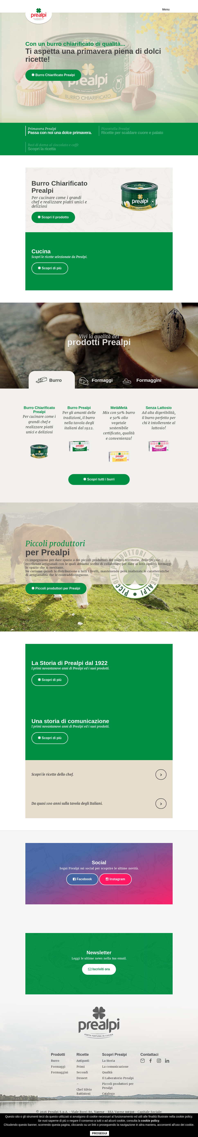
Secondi (82, 1072)
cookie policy (150, 1120)
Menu (166, 9)
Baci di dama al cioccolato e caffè (53, 147)
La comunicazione (115, 1066)
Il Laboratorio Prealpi (118, 1078)
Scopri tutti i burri (99, 479)
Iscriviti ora (99, 969)
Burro (55, 1061)
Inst (159, 1061)
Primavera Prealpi (60, 131)
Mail (143, 1061)
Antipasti (82, 1061)
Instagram (115, 879)
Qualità (107, 1072)
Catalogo (108, 1093)
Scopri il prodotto (53, 217)
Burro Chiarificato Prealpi (53, 75)
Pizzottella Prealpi (132, 131)
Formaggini (59, 1072)
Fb (151, 1061)
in (167, 1061)
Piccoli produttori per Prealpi (56, 588)
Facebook (82, 879)
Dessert (81, 1078)
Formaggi (58, 1066)
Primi (80, 1066)
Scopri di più (50, 268)
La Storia (108, 1061)
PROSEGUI (99, 1133)
